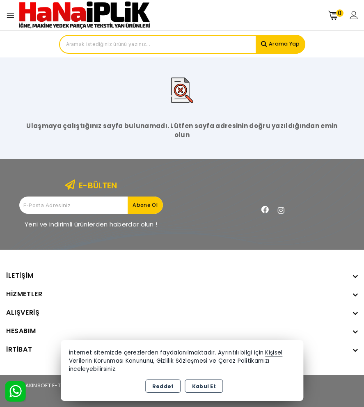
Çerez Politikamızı (243, 361)
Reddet (163, 386)
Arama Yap (283, 44)
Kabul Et (204, 386)
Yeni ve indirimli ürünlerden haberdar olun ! (91, 224)
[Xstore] (84, 15)
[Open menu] (12, 15)
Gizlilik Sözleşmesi (182, 361)
